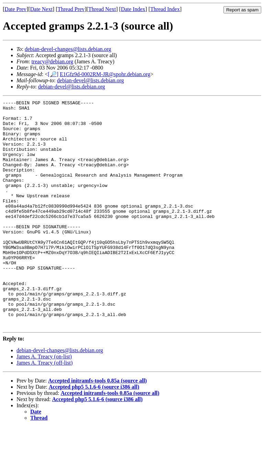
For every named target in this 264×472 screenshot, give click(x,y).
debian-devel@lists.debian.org (90, 80)
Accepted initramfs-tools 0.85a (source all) (97, 426)
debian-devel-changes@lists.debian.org (68, 49)
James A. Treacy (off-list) (44, 408)
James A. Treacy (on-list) (44, 402)
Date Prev (15, 9)
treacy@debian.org (52, 61)
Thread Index (165, 9)
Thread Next (102, 9)
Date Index (133, 9)
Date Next (41, 9)
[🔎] (53, 74)
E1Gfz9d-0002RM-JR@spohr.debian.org (105, 74)
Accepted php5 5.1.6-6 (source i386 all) (94, 432)
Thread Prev (71, 9)
